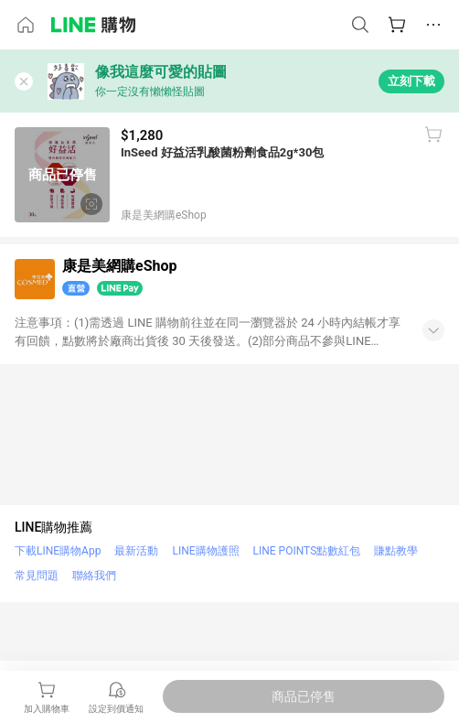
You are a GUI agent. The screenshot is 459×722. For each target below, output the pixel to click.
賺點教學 (396, 550)
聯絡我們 (94, 575)
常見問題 (37, 575)
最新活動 (136, 550)
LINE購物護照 (205, 550)
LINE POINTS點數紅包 (307, 550)
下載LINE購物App (58, 550)
